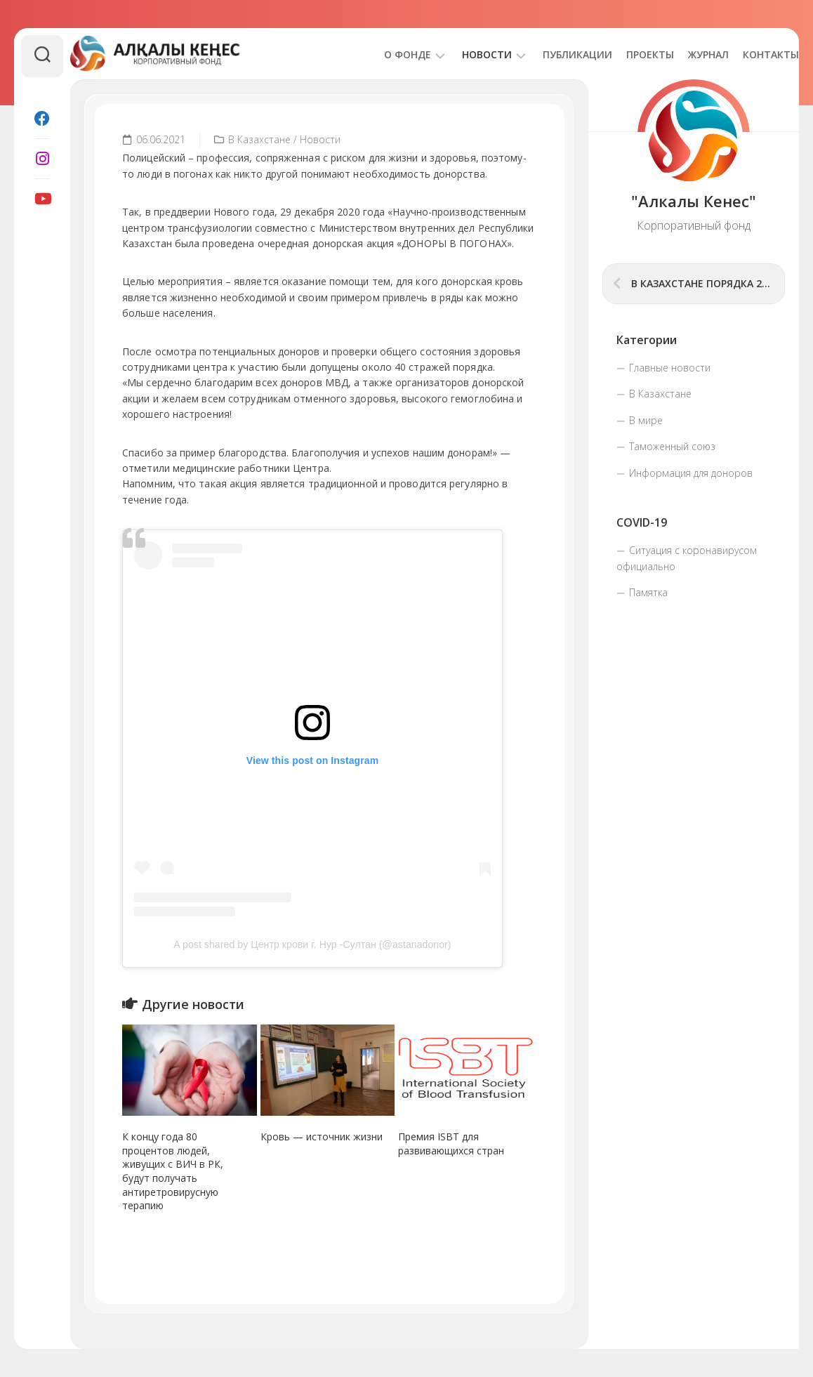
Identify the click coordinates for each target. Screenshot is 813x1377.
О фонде (379, 54)
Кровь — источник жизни (321, 1136)
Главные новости (669, 367)
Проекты (622, 54)
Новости (459, 54)
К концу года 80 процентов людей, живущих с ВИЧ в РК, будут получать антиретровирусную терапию (172, 1171)
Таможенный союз (672, 446)
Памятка (648, 592)
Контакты (743, 54)
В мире (646, 420)
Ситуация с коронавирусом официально (686, 558)
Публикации (549, 54)
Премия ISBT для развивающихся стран (451, 1143)
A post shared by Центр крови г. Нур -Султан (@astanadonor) (312, 944)
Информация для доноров (691, 473)
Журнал (680, 54)
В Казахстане (259, 139)
